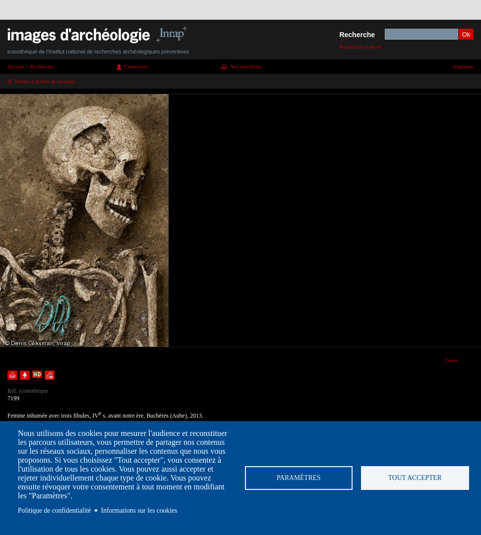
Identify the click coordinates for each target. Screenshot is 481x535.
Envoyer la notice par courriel (50, 375)
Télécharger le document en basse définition (25, 375)
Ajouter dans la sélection (12, 375)
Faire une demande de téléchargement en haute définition (37, 375)
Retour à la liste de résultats (45, 81)
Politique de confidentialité (54, 510)
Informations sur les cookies (139, 510)
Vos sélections (246, 66)
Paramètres (299, 478)
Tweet (451, 360)
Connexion (136, 66)
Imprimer (463, 66)
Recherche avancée (360, 47)
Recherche (357, 35)
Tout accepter (415, 478)
